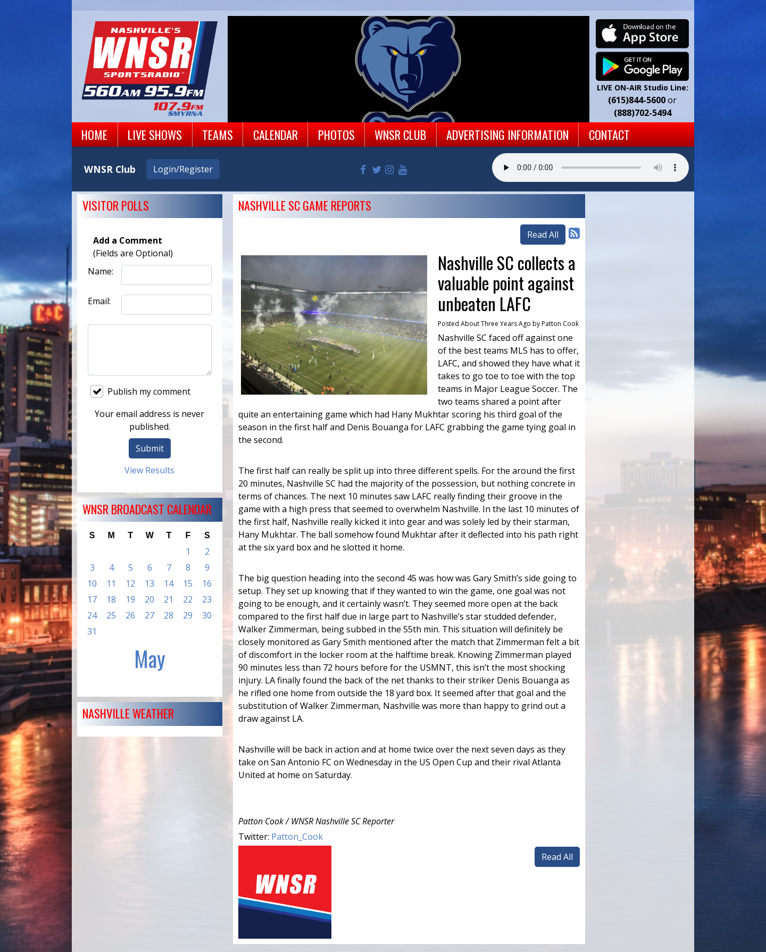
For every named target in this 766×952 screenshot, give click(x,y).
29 (188, 615)
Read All (543, 234)
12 (130, 583)
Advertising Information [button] (507, 134)
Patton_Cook (297, 836)
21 (168, 599)
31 (92, 631)
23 (207, 599)
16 (207, 583)
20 (149, 599)
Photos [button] (336, 134)
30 (207, 615)
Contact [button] (609, 134)
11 (111, 583)
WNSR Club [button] (400, 134)
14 (168, 583)
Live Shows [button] (155, 134)
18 (111, 599)
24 (92, 615)
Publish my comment (140, 391)
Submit (150, 448)
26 (130, 615)
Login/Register (183, 169)
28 (168, 615)
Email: (99, 301)
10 (92, 583)
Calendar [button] (275, 134)
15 (188, 583)
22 (188, 599)
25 (111, 615)
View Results (149, 470)
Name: (100, 271)
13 (149, 583)
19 (130, 599)
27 (149, 615)
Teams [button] (217, 134)
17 (92, 599)
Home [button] (94, 134)
